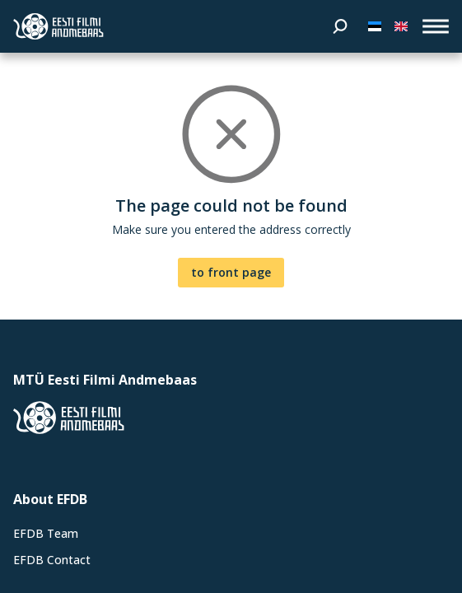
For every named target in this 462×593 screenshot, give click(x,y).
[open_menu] (435, 26)
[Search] (340, 26)
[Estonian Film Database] (58, 26)
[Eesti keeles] (375, 26)
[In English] (401, 26)
